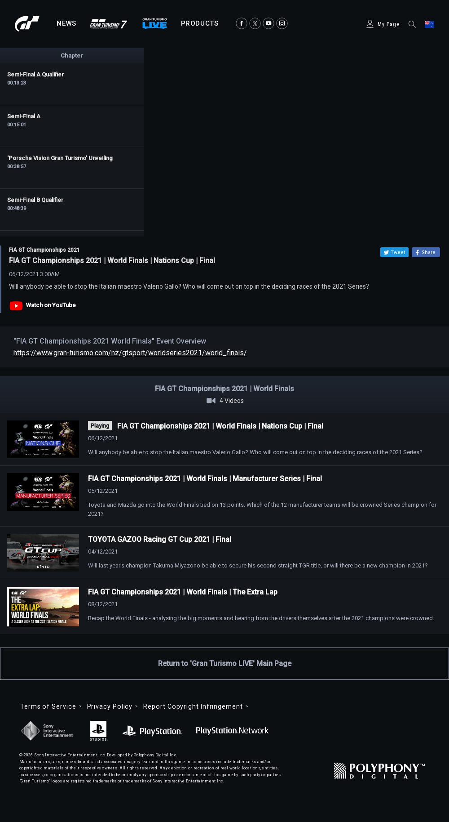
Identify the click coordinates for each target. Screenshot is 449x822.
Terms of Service (48, 706)
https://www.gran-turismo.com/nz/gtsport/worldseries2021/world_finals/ (130, 352)
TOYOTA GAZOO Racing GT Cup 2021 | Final (159, 539)
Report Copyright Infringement (192, 706)
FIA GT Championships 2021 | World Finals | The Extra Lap (182, 592)
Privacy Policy (110, 706)
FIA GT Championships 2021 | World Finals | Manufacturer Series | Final (205, 478)
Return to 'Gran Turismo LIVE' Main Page (224, 663)
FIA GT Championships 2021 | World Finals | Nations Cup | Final (220, 426)
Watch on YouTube (51, 305)
